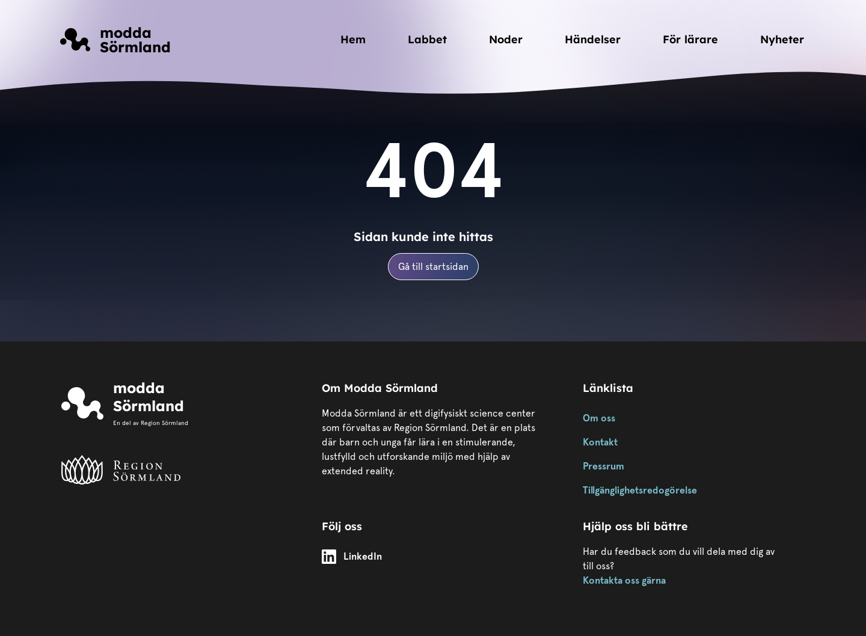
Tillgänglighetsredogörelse (640, 490)
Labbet (427, 39)
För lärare (690, 39)
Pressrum (603, 466)
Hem (353, 39)
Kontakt (600, 442)
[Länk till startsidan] (115, 39)
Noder (506, 39)
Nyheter (782, 39)
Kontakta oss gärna (624, 580)
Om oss (599, 418)
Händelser (593, 39)
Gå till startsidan (433, 266)
